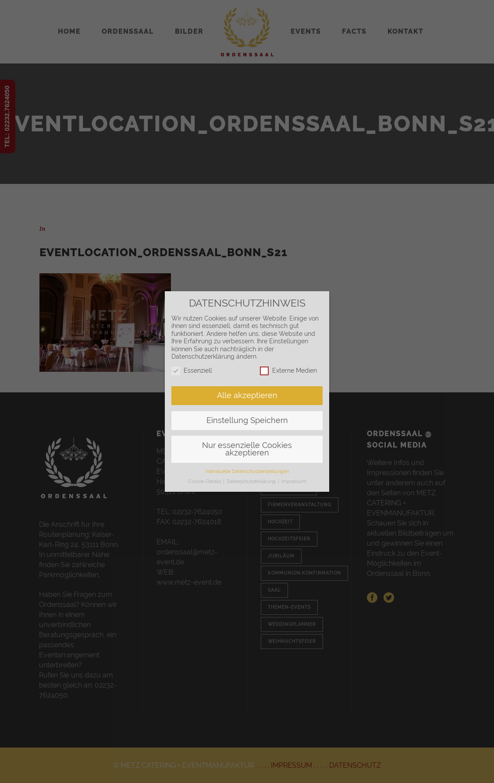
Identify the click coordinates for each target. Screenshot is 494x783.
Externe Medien (288, 371)
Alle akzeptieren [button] (247, 395)
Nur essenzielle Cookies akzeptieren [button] (247, 449)
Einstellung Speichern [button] (247, 420)
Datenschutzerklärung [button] (252, 481)
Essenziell (191, 371)
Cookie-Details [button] (205, 481)
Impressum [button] (293, 481)
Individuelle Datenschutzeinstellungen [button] (247, 471)
